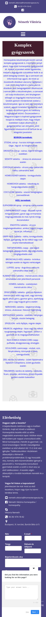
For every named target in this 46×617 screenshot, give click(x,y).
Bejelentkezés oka (14, 557)
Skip (27, 612)
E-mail (28, 534)
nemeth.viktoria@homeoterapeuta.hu (24, 3)
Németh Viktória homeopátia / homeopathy (22, 504)
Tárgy (7, 544)
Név (7, 534)
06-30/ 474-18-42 (24, 6)
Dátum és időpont (29, 545)
